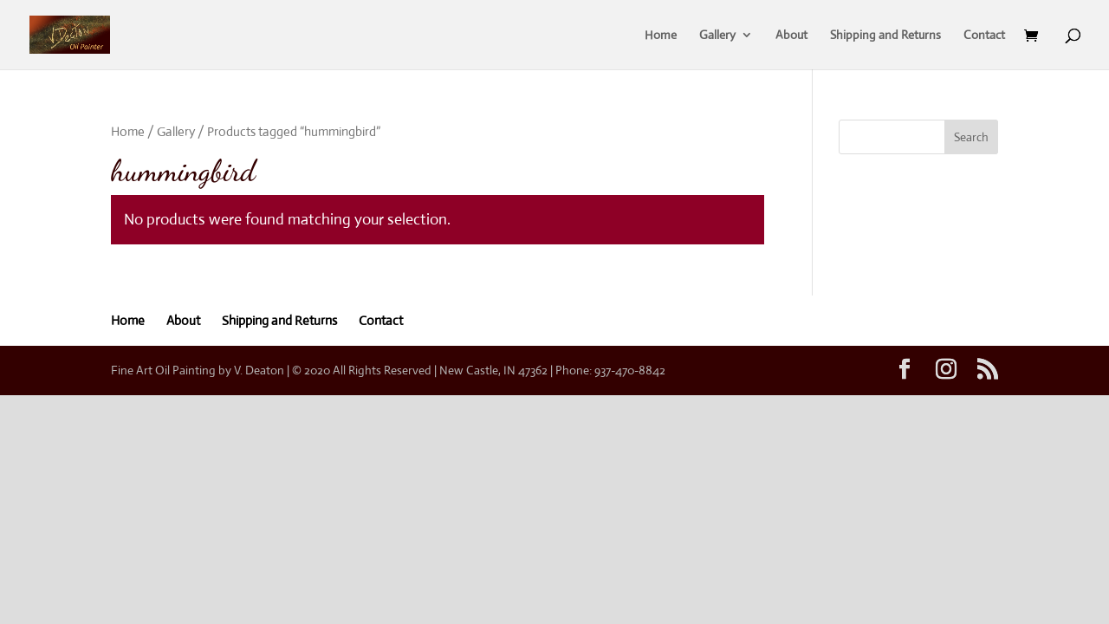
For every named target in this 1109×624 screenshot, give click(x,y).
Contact (984, 35)
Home (661, 35)
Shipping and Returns (885, 35)
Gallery (717, 35)
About (791, 35)
